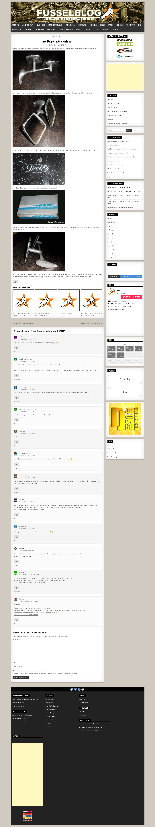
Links (139, 25)
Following (124, 301)
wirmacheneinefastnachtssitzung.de (90, 727)
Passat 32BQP (111, 246)
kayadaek (82, 711)
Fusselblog (125, 379)
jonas (21, 526)
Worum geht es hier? (114, 103)
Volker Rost (82, 715)
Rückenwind (69, 29)
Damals (110, 25)
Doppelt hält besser (113, 177)
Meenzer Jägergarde (18, 703)
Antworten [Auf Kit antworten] (17, 519)
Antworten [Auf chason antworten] (17, 492)
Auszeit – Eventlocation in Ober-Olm (90, 731)
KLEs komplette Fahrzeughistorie (117, 111)
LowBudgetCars (17, 29)
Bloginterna (93, 25)
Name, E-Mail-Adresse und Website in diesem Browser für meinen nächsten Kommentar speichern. (45, 674)
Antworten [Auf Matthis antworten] (17, 565)
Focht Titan (119, 25)
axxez (21, 387)
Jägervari (110, 238)
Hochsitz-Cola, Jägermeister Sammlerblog (25, 699)
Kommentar (17, 639)
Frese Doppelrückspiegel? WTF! (57, 41)
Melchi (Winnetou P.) (26, 409)
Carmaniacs (106, 29)
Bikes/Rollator (82, 25)
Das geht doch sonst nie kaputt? (117, 153)
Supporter (110, 119)
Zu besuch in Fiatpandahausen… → (92, 323)
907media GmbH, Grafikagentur (22, 715)
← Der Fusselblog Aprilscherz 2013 (22, 323)
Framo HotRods (130, 25)
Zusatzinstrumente (113, 161)
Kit (20, 499)
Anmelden (110, 445)
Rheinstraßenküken (18, 706)
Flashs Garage (50, 713)
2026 (124, 344)
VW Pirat (88, 29)
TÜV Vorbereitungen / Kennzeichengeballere (121, 157)
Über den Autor (112, 107)
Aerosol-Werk (50, 703)
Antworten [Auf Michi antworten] (17, 352)
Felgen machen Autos (65, 313)
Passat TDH (28, 29)
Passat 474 (110, 250)
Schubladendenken (113, 145)
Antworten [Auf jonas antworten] (17, 541)
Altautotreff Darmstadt (55, 25)
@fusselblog (121, 293)
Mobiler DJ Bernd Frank (19, 718)
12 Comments (62, 45)
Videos (112, 301)
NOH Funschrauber (52, 720)
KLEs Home (115, 29)
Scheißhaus (111, 258)
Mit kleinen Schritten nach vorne (117, 169)
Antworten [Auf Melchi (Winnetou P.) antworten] (17, 424)
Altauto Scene (41, 25)
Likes (128, 303)
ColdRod (102, 25)
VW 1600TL (79, 29)
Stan (20, 431)
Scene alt (57, 37)
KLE (20, 599)
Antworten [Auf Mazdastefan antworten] (17, 380)
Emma (109, 226)
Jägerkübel (110, 234)
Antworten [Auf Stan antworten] (17, 446)
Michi (21, 337)
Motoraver (82, 699)
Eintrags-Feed (111, 449)
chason (21, 475)
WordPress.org (112, 457)
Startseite (15, 25)
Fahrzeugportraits (27, 25)
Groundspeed (50, 716)
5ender (109, 218)
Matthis (21, 548)
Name (15, 663)
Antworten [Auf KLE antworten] (17, 624)
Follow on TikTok (132, 297)
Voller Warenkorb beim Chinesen (118, 173)
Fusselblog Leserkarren (115, 115)
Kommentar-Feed (113, 453)
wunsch (21, 572)
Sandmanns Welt (51, 727)
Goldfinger (110, 230)
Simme (61, 29)
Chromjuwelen (83, 703)
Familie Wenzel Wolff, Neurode (88, 724)
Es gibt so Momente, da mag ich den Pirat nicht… (122, 149)
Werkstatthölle (51, 29)
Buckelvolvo (111, 222)
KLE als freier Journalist (19, 722)
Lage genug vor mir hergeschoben (118, 141)
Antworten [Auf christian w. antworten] (17, 468)
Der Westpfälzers (51, 709)
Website (15, 670)
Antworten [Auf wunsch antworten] (17, 592)
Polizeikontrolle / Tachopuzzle (117, 165)
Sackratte (110, 254)
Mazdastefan (23, 359)
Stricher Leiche (39, 29)
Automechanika (70, 25)
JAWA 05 (110, 242)
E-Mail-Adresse (18, 667)
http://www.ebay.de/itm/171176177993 (26, 615)
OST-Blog (48, 723)
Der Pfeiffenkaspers (52, 706)
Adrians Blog (50, 699)
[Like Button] (15, 281)
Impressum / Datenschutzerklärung (118, 123)
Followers (114, 303)
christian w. (23, 453)
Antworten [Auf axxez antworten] (17, 402)
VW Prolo (96, 29)
